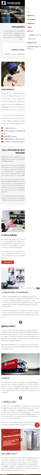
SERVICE (11, 17)
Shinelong (4, 17)
